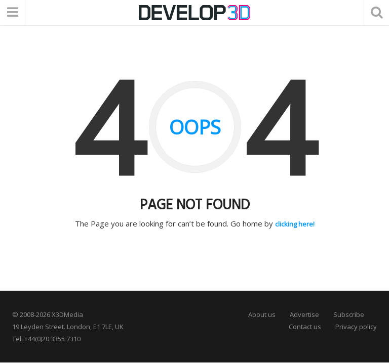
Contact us (305, 326)
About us (262, 313)
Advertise (304, 313)
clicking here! (295, 223)
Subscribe (348, 313)
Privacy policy (356, 326)
